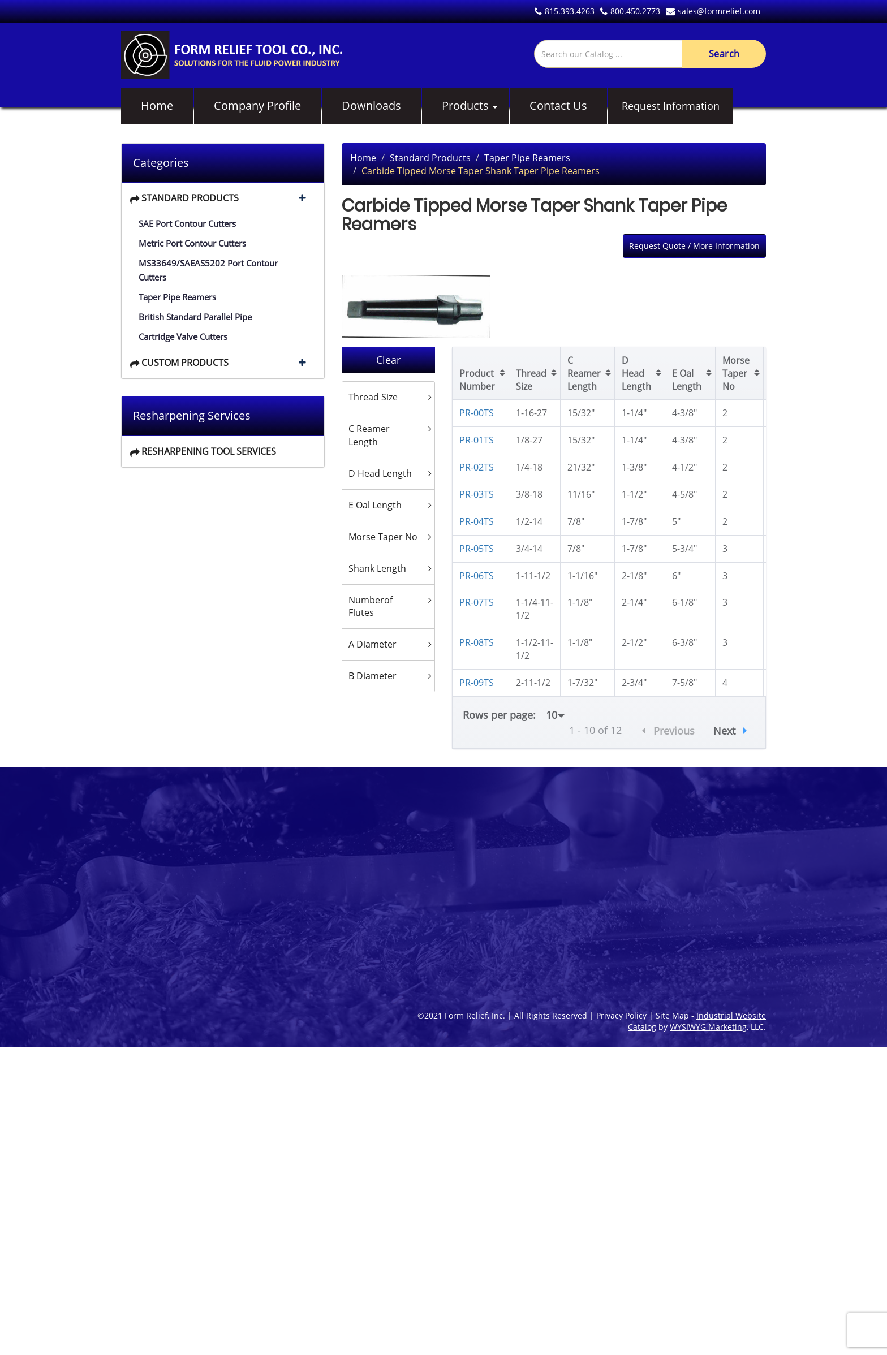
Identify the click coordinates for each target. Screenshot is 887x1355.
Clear (388, 359)
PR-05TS (476, 548)
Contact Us (558, 105)
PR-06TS (476, 575)
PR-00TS (476, 413)
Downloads (371, 105)
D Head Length (380, 473)
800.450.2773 (630, 11)
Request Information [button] (671, 106)
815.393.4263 (565, 11)
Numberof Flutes (370, 606)
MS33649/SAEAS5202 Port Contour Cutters (208, 270)
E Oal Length (375, 505)
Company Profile (257, 105)
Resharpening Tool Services (208, 451)
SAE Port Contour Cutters (187, 223)
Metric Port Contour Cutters (192, 243)
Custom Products (185, 362)
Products (465, 105)
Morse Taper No (382, 536)
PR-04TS (476, 521)
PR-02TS (476, 467)
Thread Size (373, 397)
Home (157, 105)
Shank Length (377, 568)
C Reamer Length (369, 435)
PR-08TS (476, 642)
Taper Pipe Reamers (177, 297)
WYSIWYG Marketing (708, 1026)
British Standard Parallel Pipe (195, 316)
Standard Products (190, 198)
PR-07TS (476, 602)
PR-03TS (476, 494)
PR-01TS (476, 440)
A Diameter (372, 644)
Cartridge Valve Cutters (183, 336)
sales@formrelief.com (713, 11)
